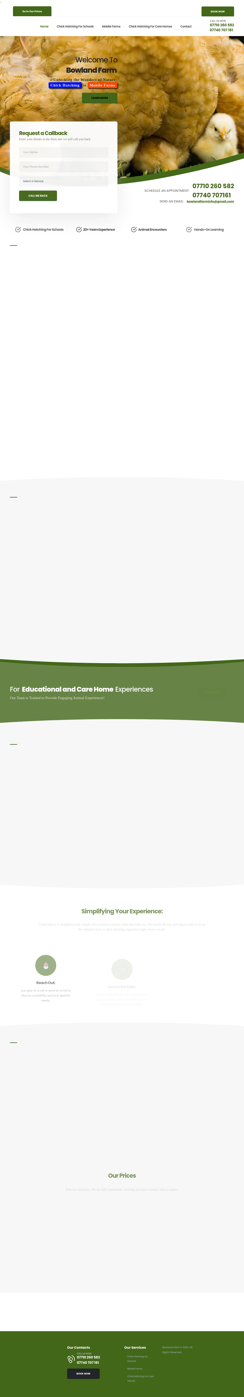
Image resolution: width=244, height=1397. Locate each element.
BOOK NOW (218, 11)
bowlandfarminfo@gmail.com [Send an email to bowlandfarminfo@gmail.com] (209, 201)
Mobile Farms (110, 26)
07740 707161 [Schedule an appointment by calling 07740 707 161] (210, 195)
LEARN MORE (99, 100)
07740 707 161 (220, 30)
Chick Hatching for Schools (73, 26)
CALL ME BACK (38, 201)
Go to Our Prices (32, 11)
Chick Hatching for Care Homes (149, 26)
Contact (184, 26)
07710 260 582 (221, 25)
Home (43, 26)
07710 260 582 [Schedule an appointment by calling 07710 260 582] (212, 186)
